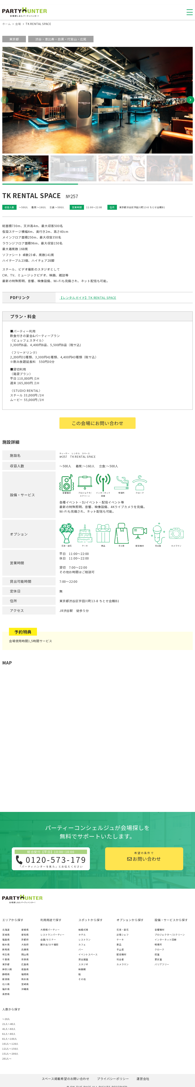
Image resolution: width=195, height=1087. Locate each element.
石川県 (6, 984)
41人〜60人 (9, 1028)
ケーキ (120, 939)
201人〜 (7, 1058)
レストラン (84, 939)
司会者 (120, 959)
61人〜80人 (9, 1033)
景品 (119, 944)
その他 (82, 979)
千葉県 (6, 959)
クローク (159, 949)
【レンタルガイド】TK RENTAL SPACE (87, 297)
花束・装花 (123, 929)
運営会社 (143, 1078)
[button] (190, 100)
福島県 (6, 939)
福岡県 (25, 974)
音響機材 (159, 929)
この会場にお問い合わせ (98, 423)
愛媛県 (25, 929)
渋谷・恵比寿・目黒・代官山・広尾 (60, 39)
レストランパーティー (52, 934)
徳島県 (25, 969)
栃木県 (6, 944)
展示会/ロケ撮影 (49, 944)
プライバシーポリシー (113, 1078)
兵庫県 (25, 949)
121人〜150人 (10, 1048)
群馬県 (6, 949)
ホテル (82, 934)
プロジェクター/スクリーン (170, 934)
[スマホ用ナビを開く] (190, 12)
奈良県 (25, 959)
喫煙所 (158, 944)
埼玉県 (6, 954)
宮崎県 (25, 984)
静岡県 (6, 974)
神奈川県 (7, 969)
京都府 (25, 939)
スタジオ (83, 964)
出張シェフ (123, 934)
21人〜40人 (9, 1023)
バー (80, 949)
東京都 (14, 39)
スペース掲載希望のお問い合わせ (65, 1078)
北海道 (6, 929)
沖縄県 (25, 989)
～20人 (6, 1019)
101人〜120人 (10, 1043)
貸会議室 (83, 959)
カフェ (82, 944)
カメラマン (123, 964)
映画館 (82, 969)
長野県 (6, 994)
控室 (157, 954)
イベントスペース (88, 954)
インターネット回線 (166, 939)
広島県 (25, 964)
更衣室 (158, 959)
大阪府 (25, 944)
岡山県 (25, 954)
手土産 (120, 949)
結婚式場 (83, 929)
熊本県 (25, 979)
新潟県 (6, 979)
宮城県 (6, 934)
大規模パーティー (50, 929)
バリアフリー (162, 964)
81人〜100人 (9, 1038)
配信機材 (121, 954)
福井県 (6, 989)
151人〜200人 (10, 1053)
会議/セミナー (48, 939)
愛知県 (25, 934)
